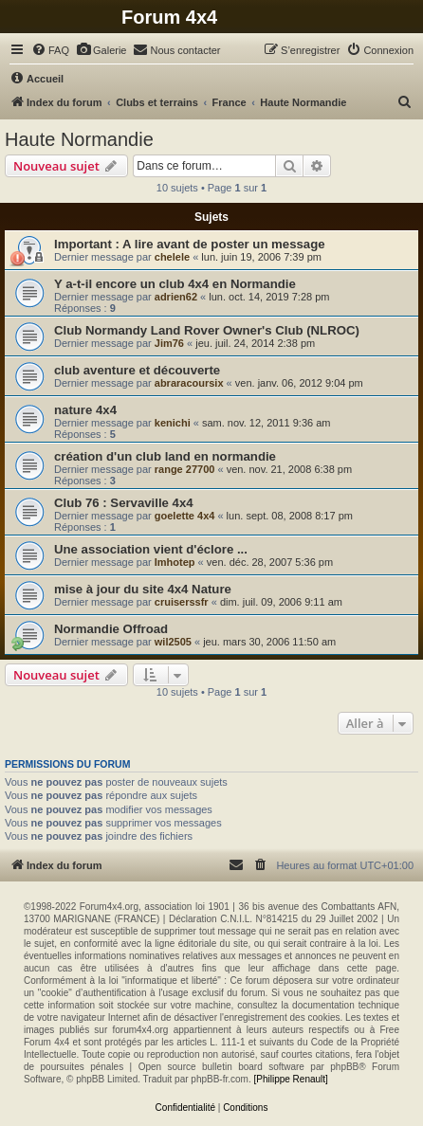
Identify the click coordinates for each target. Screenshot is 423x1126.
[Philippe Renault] (290, 1079)
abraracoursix (189, 383)
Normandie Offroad (111, 629)
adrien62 (176, 296)
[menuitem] (50, 50)
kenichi (173, 422)
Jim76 (169, 343)
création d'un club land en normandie (165, 456)
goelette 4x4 (185, 515)
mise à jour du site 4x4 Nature (142, 589)
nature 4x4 (85, 410)
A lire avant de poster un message (223, 244)
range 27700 (185, 469)
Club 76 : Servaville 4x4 (123, 503)
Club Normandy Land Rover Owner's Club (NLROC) (206, 330)
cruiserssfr (182, 602)
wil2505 (173, 641)
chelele (172, 257)
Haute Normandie (79, 139)
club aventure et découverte (137, 370)
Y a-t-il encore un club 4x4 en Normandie (175, 284)
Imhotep (175, 562)
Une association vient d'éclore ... (151, 549)
